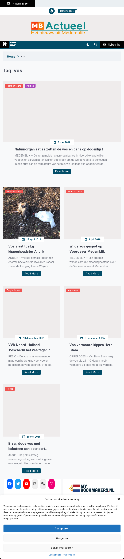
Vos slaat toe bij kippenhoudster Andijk (26, 249)
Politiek (30, 86)
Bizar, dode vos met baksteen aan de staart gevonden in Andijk (26, 446)
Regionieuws (13, 290)
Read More (62, 171)
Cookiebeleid (55, 555)
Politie (10, 389)
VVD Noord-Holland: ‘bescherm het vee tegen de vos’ (30, 348)
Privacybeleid (69, 555)
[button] (119, 499)
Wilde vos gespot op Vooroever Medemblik (87, 249)
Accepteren (62, 528)
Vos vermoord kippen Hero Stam (91, 347)
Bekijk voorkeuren (62, 547)
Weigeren (62, 538)
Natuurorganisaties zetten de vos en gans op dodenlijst (58, 149)
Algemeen (73, 290)
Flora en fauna (14, 86)
